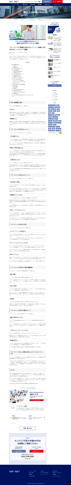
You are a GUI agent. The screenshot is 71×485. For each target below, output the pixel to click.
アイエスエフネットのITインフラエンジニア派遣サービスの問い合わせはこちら (23, 383)
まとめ (13, 96)
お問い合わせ (46, 1)
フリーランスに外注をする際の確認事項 (18, 84)
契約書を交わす (16, 93)
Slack (55, 124)
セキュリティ (54, 95)
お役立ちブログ (47, 4)
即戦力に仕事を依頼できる (17, 71)
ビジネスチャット (51, 126)
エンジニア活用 (21, 19)
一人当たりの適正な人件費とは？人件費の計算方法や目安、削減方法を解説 (57, 45)
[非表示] (28, 62)
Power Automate (51, 130)
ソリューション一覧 (14, 4)
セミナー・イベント (57, 4)
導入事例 (39, 4)
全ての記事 (15, 19)
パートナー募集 (37, 1)
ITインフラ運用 (54, 99)
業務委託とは (15, 67)
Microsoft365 (57, 107)
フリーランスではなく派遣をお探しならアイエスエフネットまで (22, 94)
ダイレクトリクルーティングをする (19, 81)
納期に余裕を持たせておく (17, 90)
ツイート (14, 22)
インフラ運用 (58, 130)
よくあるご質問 (31, 476)
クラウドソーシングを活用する (18, 80)
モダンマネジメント (52, 105)
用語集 (53, 128)
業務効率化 (55, 120)
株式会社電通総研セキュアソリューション (57, 60)
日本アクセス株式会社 (57, 71)
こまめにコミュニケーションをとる (19, 92)
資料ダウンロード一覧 (57, 472)
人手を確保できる (16, 69)
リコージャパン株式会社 (57, 63)
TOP (10, 19)
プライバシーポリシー (57, 476)
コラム (55, 98)
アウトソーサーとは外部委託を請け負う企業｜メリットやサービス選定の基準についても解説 (57, 39)
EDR (49, 128)
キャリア (50, 120)
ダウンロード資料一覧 (57, 1)
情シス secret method (44, 472)
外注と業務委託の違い (15, 64)
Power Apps (58, 128)
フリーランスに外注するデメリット (18, 73)
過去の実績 (15, 85)
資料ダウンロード (37, 451)
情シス (56, 118)
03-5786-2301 (30, 1)
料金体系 (14, 88)
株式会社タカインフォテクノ (57, 76)
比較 (60, 120)
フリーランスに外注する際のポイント (18, 89)
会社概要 (54, 474)
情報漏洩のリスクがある (17, 76)
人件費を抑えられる (16, 72)
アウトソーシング (12, 53)
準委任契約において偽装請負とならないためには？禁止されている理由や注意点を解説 (57, 50)
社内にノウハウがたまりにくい (18, 77)
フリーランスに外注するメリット (17, 68)
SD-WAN (50, 124)
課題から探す (25, 4)
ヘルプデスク (51, 118)
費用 (58, 105)
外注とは (14, 65)
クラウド (54, 100)
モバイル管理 (51, 122)
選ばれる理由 (32, 4)
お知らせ (54, 92)
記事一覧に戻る (27, 428)
